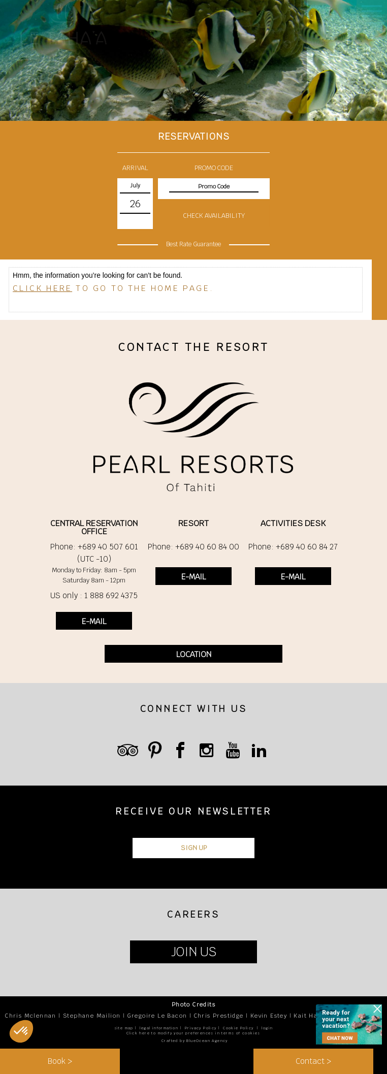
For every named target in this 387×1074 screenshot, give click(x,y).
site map (124, 1028)
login (267, 1028)
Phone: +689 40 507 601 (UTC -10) (94, 553)
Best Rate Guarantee (193, 244)
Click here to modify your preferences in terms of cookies (193, 1033)
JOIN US (193, 952)
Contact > (313, 1061)
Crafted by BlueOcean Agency (195, 1040)
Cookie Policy (238, 1028)
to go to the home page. (113, 288)
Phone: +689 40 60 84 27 (293, 546)
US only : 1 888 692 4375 (94, 595)
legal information (159, 1028)
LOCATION (193, 654)
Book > (60, 1061)
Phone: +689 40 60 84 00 (193, 546)
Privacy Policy (201, 1028)
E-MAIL (94, 621)
